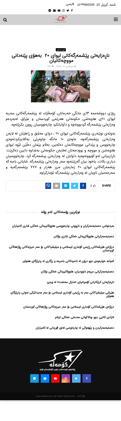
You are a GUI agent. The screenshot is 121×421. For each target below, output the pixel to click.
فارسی (70, 4)
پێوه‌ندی (82, 4)
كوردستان (61, 49)
